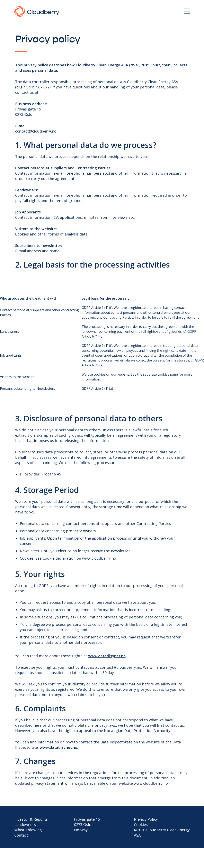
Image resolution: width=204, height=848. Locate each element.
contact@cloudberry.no (35, 131)
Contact (21, 835)
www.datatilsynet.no (107, 655)
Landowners (25, 824)
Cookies (141, 824)
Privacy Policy (146, 819)
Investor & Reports (31, 819)
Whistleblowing (28, 829)
